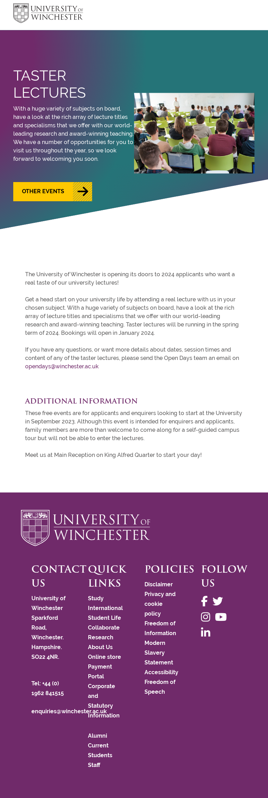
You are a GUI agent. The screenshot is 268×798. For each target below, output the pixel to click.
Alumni (97, 735)
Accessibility (161, 672)
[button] (52, 191)
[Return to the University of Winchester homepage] (134, 528)
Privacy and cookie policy (160, 604)
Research (100, 637)
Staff (94, 765)
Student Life (104, 618)
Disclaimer (158, 584)
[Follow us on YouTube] (222, 617)
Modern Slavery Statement (158, 653)
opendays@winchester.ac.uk (62, 366)
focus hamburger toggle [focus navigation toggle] (242, 14)
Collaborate (104, 627)
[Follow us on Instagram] (207, 617)
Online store (104, 657)
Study (96, 598)
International (105, 608)
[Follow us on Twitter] (219, 601)
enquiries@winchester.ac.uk (69, 711)
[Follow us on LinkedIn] (207, 633)
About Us (100, 647)
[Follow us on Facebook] (206, 601)
